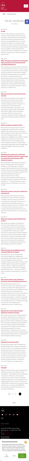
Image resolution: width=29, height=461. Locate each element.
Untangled (4, 367)
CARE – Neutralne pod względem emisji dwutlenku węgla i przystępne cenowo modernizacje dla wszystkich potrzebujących (14, 62)
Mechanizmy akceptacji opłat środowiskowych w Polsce (13, 219)
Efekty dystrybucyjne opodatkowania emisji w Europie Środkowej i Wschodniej (13, 251)
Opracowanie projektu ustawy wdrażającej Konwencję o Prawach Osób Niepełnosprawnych (14, 280)
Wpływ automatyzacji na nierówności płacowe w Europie (13, 94)
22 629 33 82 (6, 432)
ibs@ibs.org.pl (7, 434)
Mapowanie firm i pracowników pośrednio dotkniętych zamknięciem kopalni (12, 311)
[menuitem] (14, 402)
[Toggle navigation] (26, 6)
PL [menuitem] (15, 402)
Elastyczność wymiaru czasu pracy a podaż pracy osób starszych (14, 192)
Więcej (24, 450)
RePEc (2, 418)
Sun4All (3, 31)
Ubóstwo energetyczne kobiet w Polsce (11, 125)
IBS (4, 14)
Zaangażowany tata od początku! (10, 342)
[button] (27, 22)
